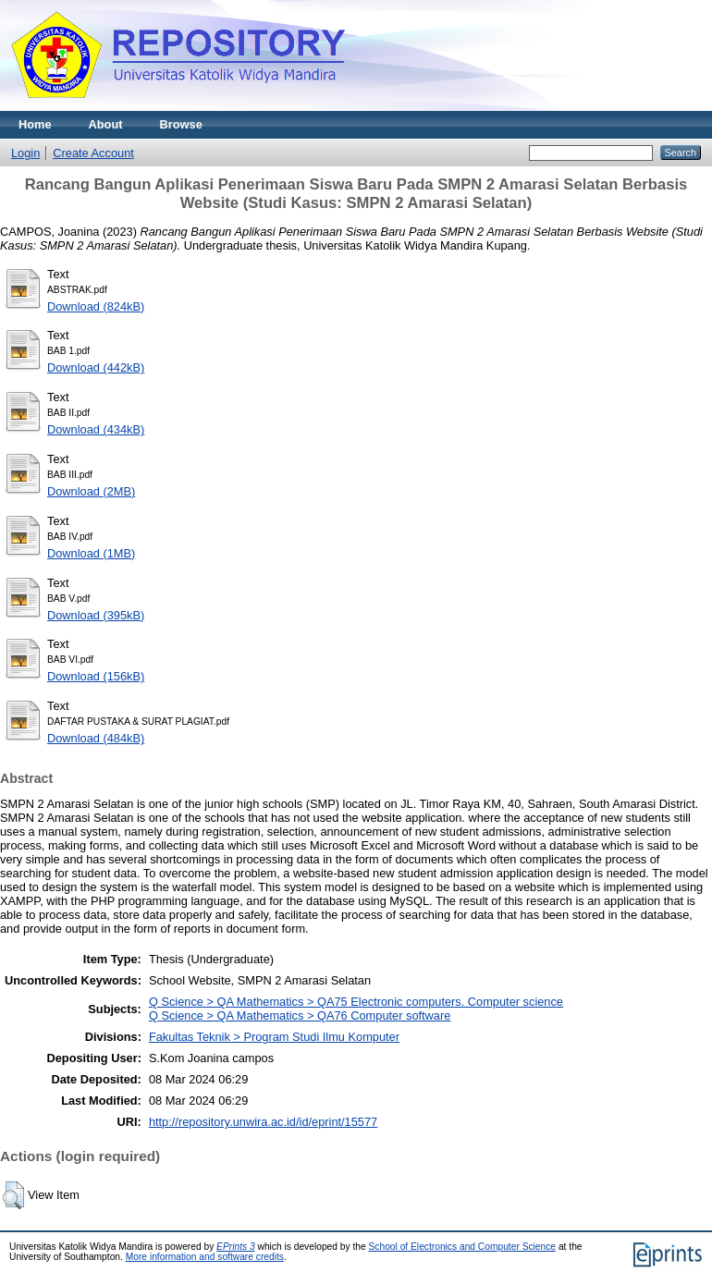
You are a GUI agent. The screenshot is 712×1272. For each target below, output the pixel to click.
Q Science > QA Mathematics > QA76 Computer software (299, 1015)
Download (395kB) (95, 615)
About (106, 124)
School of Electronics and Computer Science (463, 1246)
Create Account (93, 153)
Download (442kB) (95, 367)
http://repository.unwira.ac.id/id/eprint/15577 (263, 1122)
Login (25, 153)
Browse (181, 124)
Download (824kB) (95, 306)
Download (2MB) (91, 491)
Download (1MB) (91, 553)
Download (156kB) (95, 676)
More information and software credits (205, 1257)
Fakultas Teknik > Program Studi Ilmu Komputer (274, 1037)
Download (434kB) (95, 429)
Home (35, 124)
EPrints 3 (235, 1246)
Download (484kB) (95, 738)
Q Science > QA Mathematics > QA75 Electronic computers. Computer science (356, 1002)
